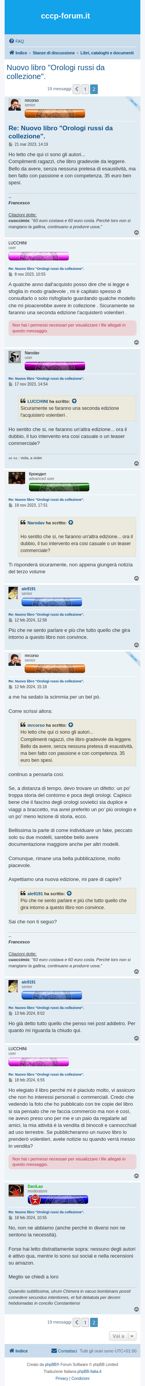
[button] (76, 89)
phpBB (50, 1364)
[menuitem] (16, 41)
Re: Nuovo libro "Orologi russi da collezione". (61, 132)
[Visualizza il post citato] (74, 401)
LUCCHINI (37, 401)
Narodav (35, 522)
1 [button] (85, 89)
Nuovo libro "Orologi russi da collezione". (56, 72)
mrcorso (35, 725)
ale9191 (35, 893)
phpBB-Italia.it (89, 1371)
